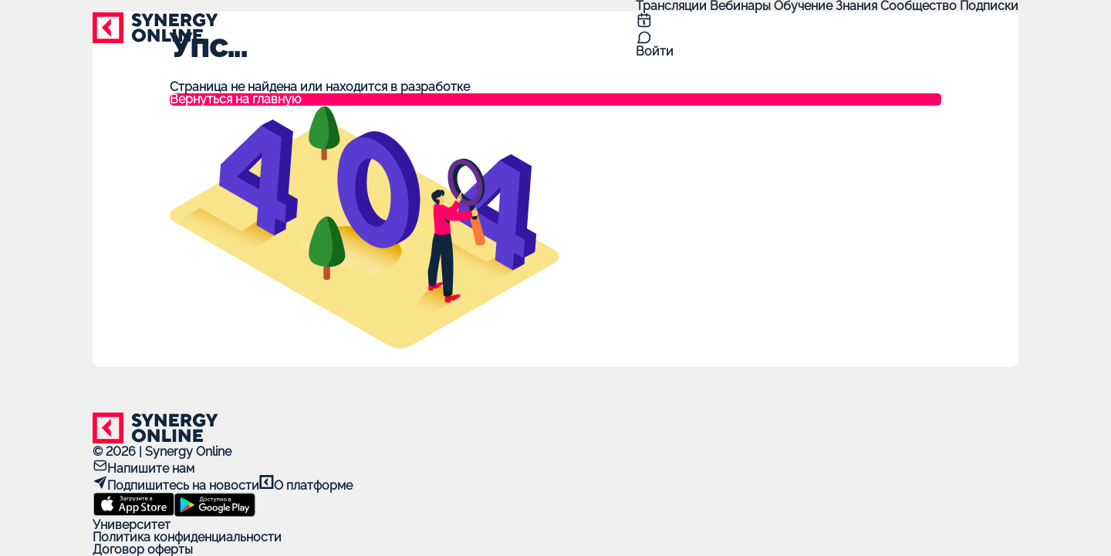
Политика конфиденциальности (187, 537)
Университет (132, 524)
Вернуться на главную (235, 99)
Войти (655, 51)
